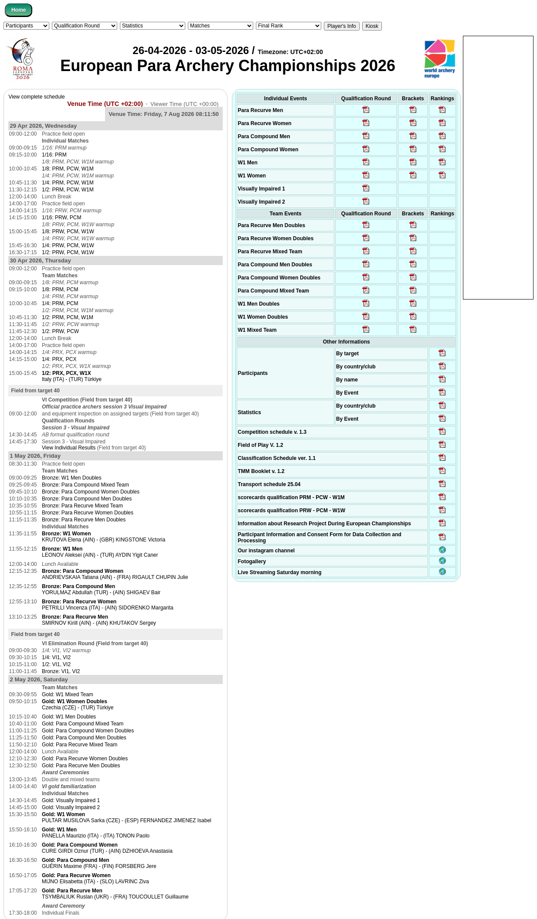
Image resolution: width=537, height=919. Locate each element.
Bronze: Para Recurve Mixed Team (82, 506)
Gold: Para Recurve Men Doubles (81, 765)
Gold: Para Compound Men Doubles (84, 738)
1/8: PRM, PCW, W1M (68, 169)
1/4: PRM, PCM (60, 303)
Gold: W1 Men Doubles (69, 717)
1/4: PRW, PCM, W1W (68, 245)
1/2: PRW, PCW (60, 331)
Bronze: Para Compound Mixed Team (85, 485)
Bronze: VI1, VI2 (61, 671)
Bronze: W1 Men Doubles (72, 478)
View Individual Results (68, 448)
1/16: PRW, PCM (61, 217)
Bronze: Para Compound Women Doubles (90, 492)
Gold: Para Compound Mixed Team (82, 724)
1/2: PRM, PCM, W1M (67, 317)
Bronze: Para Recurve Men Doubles (84, 520)
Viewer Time (184, 103)
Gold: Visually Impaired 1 (71, 800)
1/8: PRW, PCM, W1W (68, 231)
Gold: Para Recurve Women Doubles (85, 759)
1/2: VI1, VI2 (56, 664)
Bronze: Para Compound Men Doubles (87, 499)
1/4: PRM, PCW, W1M (68, 183)
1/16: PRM (54, 155)
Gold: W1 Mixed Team (67, 694)
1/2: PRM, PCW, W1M (68, 190)
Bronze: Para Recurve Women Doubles (87, 513)
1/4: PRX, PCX (59, 359)
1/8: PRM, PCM (60, 289)
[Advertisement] (498, 167)
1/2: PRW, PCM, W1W (68, 252)
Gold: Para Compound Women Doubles (88, 731)
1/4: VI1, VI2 (56, 657)
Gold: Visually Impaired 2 (71, 807)
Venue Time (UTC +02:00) (105, 103)
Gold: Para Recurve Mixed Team (79, 745)
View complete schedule (36, 97)
